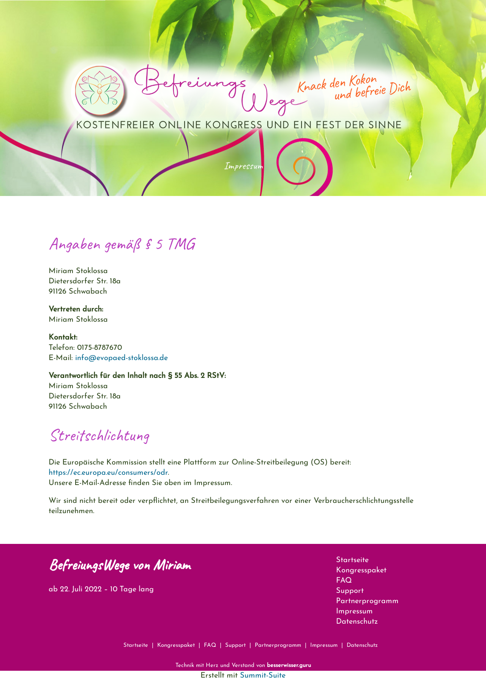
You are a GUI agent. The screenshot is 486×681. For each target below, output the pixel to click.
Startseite (352, 560)
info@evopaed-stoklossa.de (121, 358)
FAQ (344, 581)
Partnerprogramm (367, 601)
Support (350, 591)
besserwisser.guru (289, 665)
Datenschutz (357, 622)
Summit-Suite (263, 675)
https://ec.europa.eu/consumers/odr (108, 473)
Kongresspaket (361, 570)
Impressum (354, 611)
